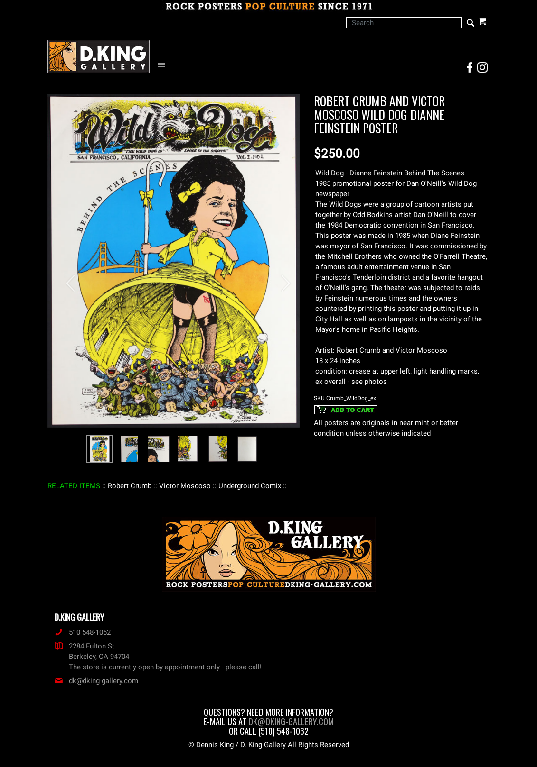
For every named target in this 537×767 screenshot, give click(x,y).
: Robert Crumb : (129, 486)
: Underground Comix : (250, 486)
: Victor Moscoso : (185, 486)
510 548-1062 (83, 632)
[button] (66, 278)
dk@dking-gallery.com (96, 680)
